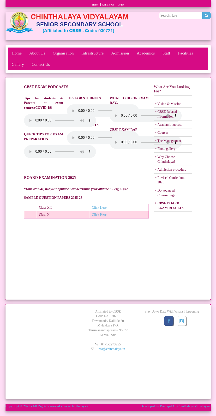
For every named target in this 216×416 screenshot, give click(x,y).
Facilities (185, 53)
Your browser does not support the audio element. (60, 120)
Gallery (18, 64)
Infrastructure (92, 53)
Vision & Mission (169, 104)
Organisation (63, 53)
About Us (37, 53)
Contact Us (108, 4)
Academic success (169, 125)
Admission (120, 53)
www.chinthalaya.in (76, 406)
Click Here (99, 207)
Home (95, 4)
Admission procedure (171, 169)
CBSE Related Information (167, 114)
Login (121, 4)
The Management (169, 141)
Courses (162, 132)
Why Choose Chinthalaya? (166, 159)
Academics (146, 53)
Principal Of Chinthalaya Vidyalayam (185, 406)
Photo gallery (166, 149)
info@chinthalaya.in (111, 349)
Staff (166, 53)
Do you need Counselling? (166, 193)
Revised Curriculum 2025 (171, 180)
